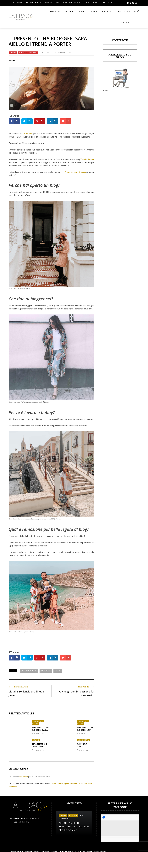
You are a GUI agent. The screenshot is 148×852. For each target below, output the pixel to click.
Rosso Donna (16, 3)
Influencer (45, 671)
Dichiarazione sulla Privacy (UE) (27, 818)
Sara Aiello (28, 133)
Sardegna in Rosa (33, 3)
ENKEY (135, 848)
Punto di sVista (90, 3)
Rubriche (107, 11)
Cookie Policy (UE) (21, 822)
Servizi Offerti (107, 3)
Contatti (125, 22)
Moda (81, 11)
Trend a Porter (87, 159)
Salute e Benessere (127, 11)
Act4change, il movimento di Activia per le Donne (74, 826)
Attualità (55, 11)
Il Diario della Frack (71, 3)
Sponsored (73, 816)
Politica (69, 11)
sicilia (57, 671)
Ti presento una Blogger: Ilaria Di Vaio (40, 730)
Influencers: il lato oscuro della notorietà (39, 748)
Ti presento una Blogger (28, 53)
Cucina (93, 11)
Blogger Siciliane (29, 671)
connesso (23, 776)
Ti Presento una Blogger (74, 172)
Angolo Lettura (52, 3)
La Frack (47, 53)
